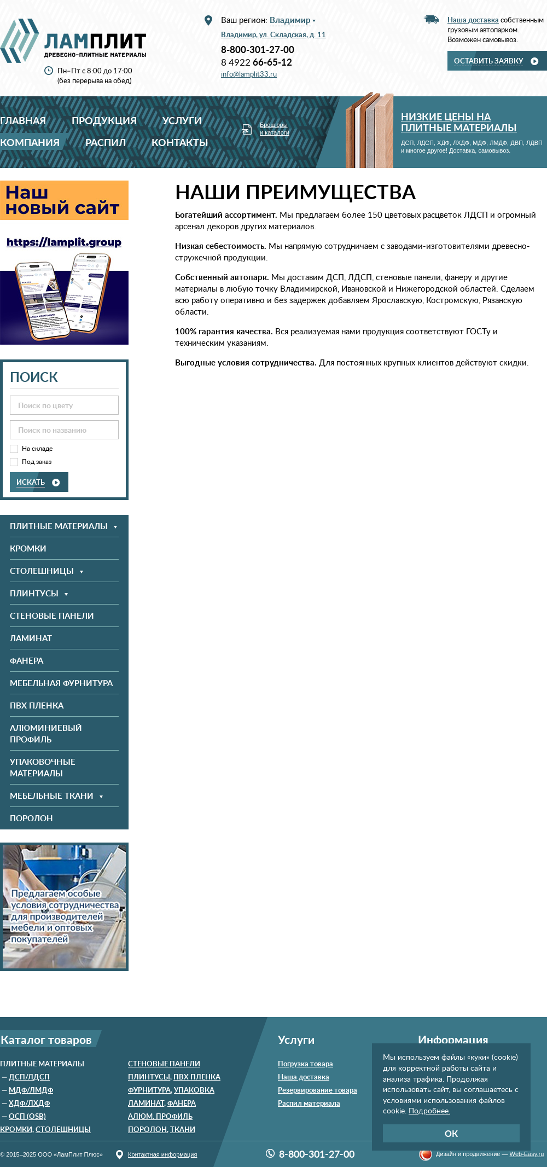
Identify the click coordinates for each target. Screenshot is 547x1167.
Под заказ (36, 461)
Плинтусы (149, 1077)
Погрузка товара (305, 1064)
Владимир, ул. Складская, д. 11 (273, 34)
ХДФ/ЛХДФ (29, 1103)
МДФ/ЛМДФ (31, 1090)
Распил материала (309, 1103)
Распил (105, 142)
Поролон (31, 818)
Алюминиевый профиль (46, 733)
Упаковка (194, 1090)
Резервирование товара (317, 1090)
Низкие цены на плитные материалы (459, 121)
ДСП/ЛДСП (29, 1077)
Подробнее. (429, 1110)
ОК (451, 1133)
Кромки (28, 548)
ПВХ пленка (36, 705)
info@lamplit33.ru (249, 74)
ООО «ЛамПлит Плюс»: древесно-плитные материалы (73, 41)
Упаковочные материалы (42, 767)
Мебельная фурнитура (61, 683)
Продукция (104, 120)
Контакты (180, 142)
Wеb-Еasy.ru (527, 1154)
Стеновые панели (52, 616)
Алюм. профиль (160, 1116)
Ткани (182, 1129)
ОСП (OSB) (27, 1116)
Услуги (182, 120)
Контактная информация (162, 1154)
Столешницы (63, 1129)
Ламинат (31, 638)
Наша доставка (303, 1077)
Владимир (290, 20)
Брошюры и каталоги (274, 128)
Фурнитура (149, 1090)
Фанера (26, 660)
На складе (37, 448)
